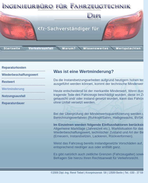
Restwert (8, 82)
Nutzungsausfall (13, 96)
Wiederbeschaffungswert (20, 75)
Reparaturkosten (14, 67)
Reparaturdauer (13, 103)
